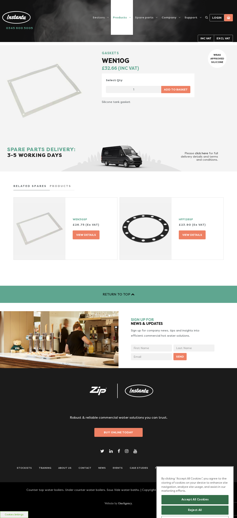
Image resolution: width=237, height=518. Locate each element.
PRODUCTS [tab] (60, 186)
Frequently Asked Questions (176, 467)
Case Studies (139, 467)
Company (169, 17)
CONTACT (84, 467)
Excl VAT (223, 38)
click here (201, 153)
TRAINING (45, 467)
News (102, 467)
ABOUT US (64, 467)
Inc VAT (205, 38)
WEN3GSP (80, 219)
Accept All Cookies (195, 507)
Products (120, 17)
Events (118, 467)
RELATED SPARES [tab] (30, 186)
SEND (180, 356)
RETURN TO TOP (118, 294)
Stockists (24, 467)
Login (217, 17)
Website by (118, 503)
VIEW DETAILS (86, 234)
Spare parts (144, 17)
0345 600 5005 (19, 28)
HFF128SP (186, 219)
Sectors (99, 17)
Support (191, 17)
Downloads (212, 467)
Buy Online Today (118, 432)
